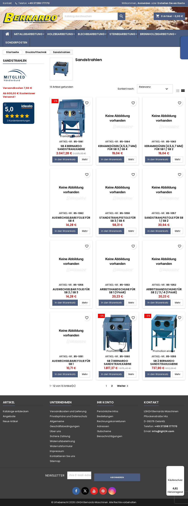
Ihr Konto (105, 402)
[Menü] (182, 468)
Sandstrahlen (14, 60)
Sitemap (55, 461)
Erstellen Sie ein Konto (171, 3)
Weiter (123, 386)
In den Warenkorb (65, 159)
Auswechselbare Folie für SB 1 (71, 362)
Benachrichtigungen (109, 436)
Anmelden (144, 3)
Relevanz (154, 88)
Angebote (9, 416)
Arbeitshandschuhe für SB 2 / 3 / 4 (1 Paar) (164, 290)
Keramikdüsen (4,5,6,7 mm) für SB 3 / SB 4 (117, 147)
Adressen (103, 426)
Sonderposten (16, 42)
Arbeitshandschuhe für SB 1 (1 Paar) (117, 290)
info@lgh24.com (163, 431)
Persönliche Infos (107, 411)
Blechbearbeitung (91, 34)
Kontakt (7, 3)
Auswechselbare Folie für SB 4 (71, 219)
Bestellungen (105, 416)
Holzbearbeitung (60, 34)
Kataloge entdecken (16, 411)
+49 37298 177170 (38, 3)
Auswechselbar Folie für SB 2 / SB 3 (71, 290)
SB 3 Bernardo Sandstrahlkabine (117, 362)
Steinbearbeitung (122, 34)
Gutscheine (104, 431)
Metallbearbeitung (28, 34)
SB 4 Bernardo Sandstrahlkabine (71, 147)
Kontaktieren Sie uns (62, 456)
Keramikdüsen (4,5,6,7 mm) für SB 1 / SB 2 (163, 147)
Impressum (57, 451)
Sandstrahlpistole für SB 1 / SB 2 (163, 219)
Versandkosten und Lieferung (68, 411)
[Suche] (94, 16)
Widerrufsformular (61, 446)
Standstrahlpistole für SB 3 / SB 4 (117, 219)
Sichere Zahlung (60, 436)
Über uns (55, 431)
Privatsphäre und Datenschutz (68, 416)
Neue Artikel (10, 421)
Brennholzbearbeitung (157, 34)
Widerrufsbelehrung (62, 441)
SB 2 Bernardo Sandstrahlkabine (164, 362)
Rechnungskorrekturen (111, 421)
